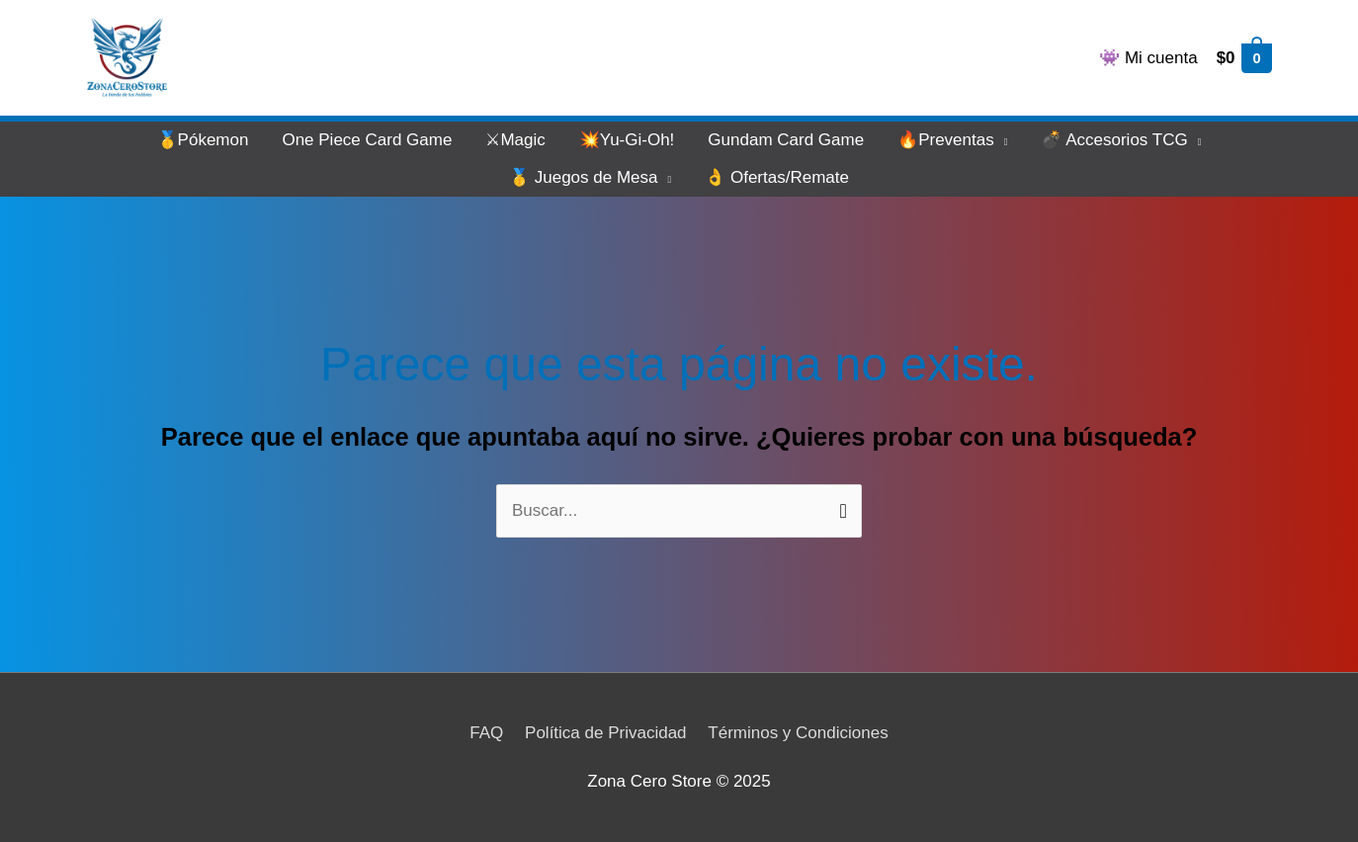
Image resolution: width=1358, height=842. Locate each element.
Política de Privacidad (605, 732)
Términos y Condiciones (798, 732)
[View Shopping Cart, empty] (1243, 57)
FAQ (486, 732)
